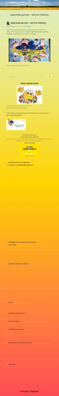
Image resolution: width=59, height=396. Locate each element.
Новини (29, 26)
